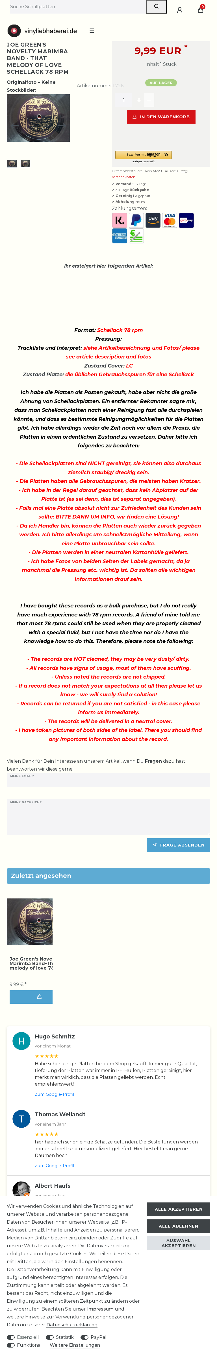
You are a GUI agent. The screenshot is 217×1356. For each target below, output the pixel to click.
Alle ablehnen (178, 1226)
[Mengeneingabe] (123, 100)
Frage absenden (179, 845)
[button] (161, 157)
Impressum (100, 1309)
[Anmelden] (180, 10)
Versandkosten (123, 177)
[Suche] (156, 7)
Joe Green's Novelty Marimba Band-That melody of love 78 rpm (38, 963)
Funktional (29, 1345)
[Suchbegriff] (78, 7)
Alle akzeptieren (179, 1209)
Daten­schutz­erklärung (71, 1324)
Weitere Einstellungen (75, 1345)
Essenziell (28, 1337)
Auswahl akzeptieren (179, 1243)
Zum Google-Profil (54, 1094)
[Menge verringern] (149, 100)
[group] (38, 922)
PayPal (99, 1337)
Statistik (65, 1337)
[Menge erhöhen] (139, 100)
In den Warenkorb (161, 116)
